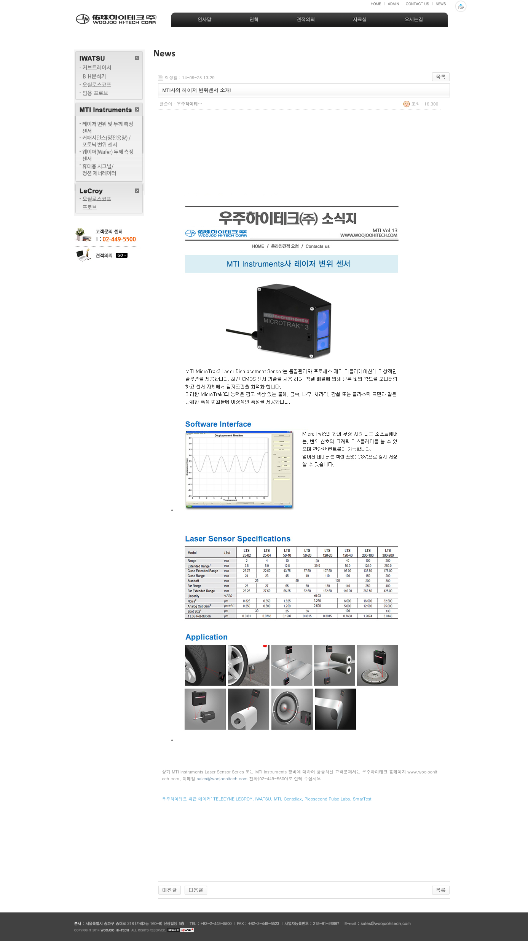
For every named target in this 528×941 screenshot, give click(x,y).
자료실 (360, 19)
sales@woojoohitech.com (222, 778)
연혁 (253, 19)
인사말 (204, 19)
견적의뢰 (306, 19)
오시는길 (414, 19)
